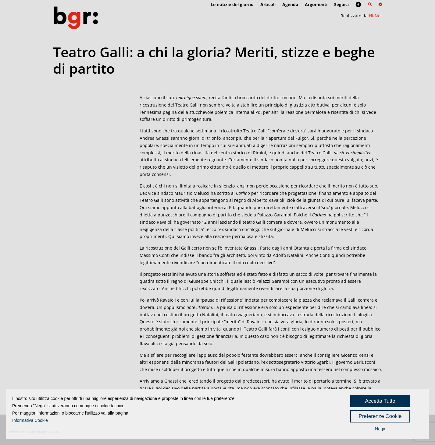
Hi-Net (375, 16)
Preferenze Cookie (380, 416)
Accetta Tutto (380, 401)
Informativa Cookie (30, 420)
